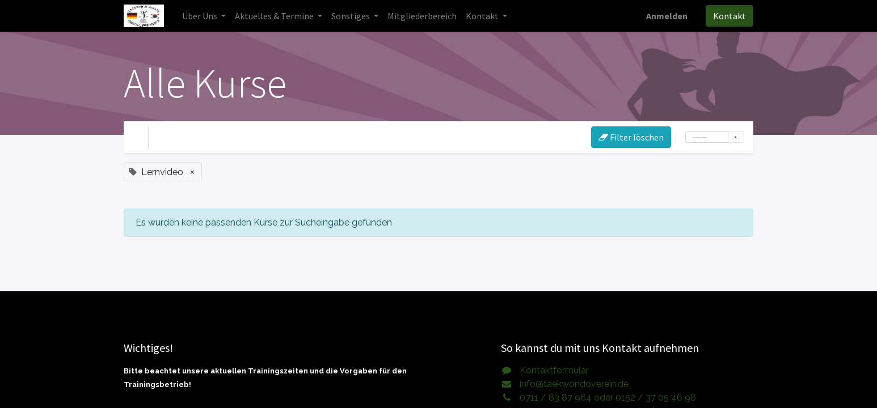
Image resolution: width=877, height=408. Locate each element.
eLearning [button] (248, 137)
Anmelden (667, 16)
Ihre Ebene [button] (183, 137)
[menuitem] (422, 16)
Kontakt (729, 16)
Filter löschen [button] (631, 137)
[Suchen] (706, 137)
